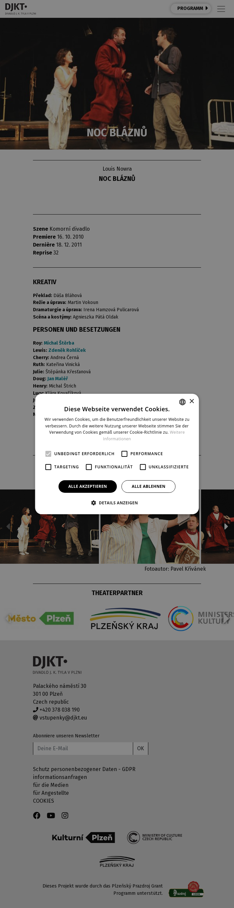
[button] (117, 502)
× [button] (191, 401)
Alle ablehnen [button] (148, 486)
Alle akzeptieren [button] (87, 486)
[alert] (117, 454)
